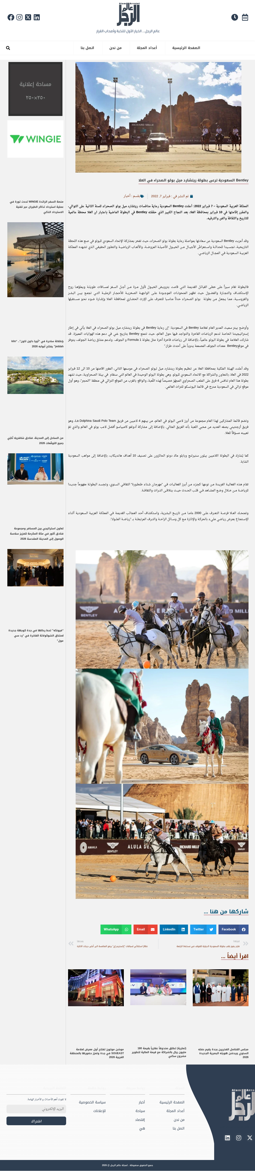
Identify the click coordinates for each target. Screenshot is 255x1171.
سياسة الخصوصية (92, 1102)
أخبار (126, 196)
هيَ (142, 1128)
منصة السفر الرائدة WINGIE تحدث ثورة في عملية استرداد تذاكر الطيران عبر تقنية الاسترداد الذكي (37, 206)
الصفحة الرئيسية (186, 47)
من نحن (115, 47)
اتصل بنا (87, 47)
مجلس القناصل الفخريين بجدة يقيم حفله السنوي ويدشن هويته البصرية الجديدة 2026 (223, 1053)
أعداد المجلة (147, 47)
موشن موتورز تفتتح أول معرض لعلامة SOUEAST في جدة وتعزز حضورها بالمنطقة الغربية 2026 (97, 1053)
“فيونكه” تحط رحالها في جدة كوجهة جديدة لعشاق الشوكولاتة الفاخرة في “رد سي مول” (36, 635)
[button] (7, 48)
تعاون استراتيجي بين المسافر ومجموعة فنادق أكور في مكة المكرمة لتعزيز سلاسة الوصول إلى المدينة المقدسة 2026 (37, 533)
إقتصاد (140, 1119)
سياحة (140, 1111)
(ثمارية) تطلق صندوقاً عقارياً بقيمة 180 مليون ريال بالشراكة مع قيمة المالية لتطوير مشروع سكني (159, 1052)
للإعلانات (99, 1111)
